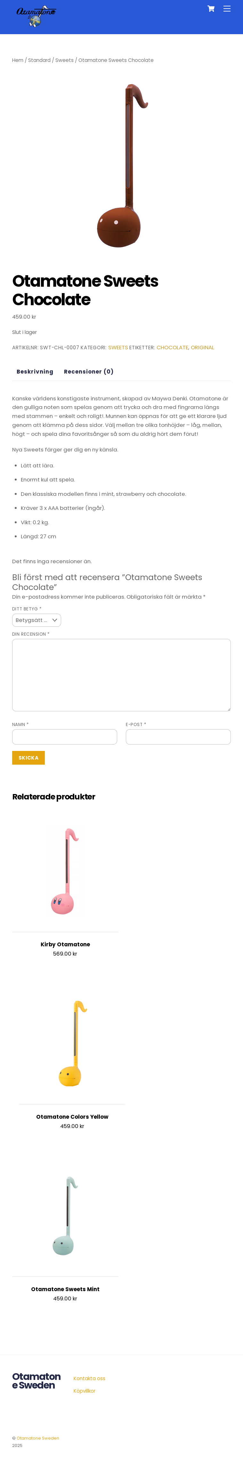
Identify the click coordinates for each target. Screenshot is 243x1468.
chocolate (172, 347)
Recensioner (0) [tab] (89, 371)
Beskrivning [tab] (35, 371)
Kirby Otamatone (65, 945)
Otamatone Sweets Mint (65, 1289)
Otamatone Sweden (38, 1438)
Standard (39, 60)
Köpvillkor (84, 1391)
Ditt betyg (27, 609)
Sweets (64, 60)
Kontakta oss (89, 1378)
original (202, 347)
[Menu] (227, 8)
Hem (17, 60)
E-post (136, 725)
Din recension (31, 634)
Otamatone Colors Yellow (72, 1117)
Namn (20, 725)
